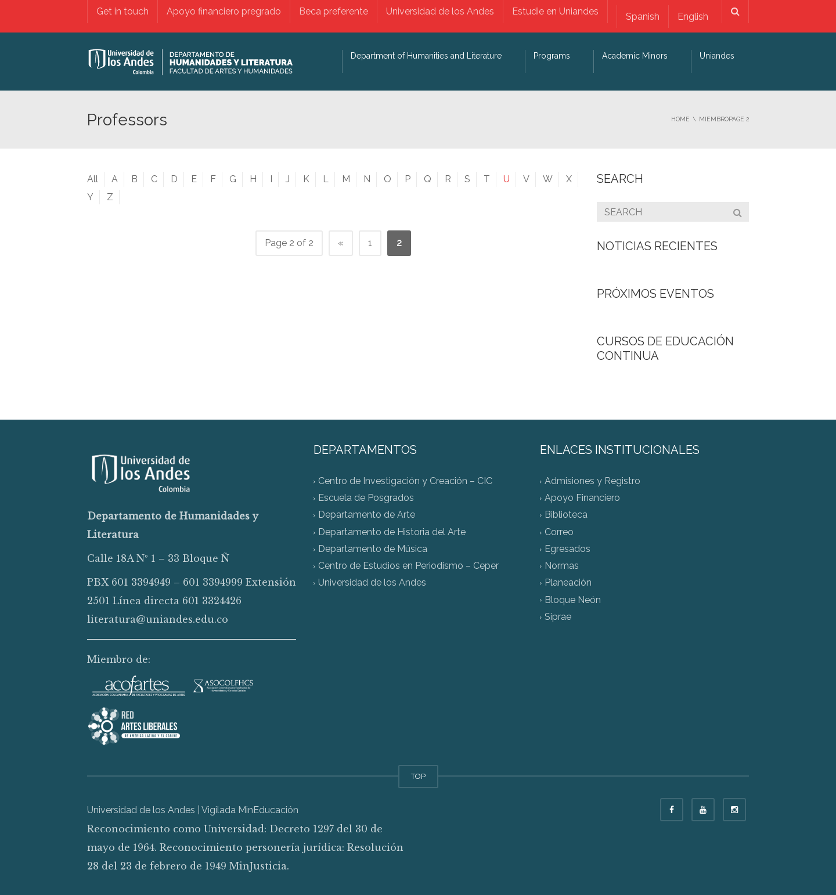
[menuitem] (642, 16)
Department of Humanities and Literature (426, 55)
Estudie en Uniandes (555, 11)
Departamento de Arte (366, 515)
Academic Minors (635, 55)
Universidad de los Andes (440, 11)
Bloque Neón (573, 599)
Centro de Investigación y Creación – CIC (405, 480)
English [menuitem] (693, 16)
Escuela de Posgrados (366, 498)
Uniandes (717, 55)
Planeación (568, 583)
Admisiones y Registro (592, 480)
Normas (562, 566)
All (92, 179)
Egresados (567, 548)
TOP (418, 776)
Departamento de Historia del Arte (392, 531)
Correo (559, 531)
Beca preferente (333, 11)
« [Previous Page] (341, 242)
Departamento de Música (372, 548)
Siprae (558, 616)
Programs (552, 55)
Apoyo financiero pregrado (224, 11)
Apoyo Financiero (582, 498)
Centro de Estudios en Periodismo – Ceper (408, 566)
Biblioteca (566, 515)
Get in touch (122, 11)
